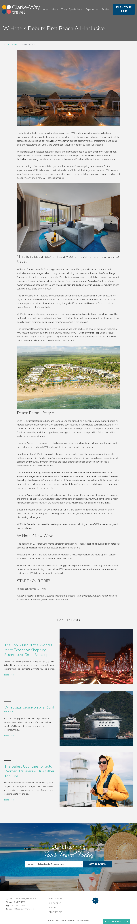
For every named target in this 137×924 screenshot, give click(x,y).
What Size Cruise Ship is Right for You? (29, 710)
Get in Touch (97, 864)
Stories (105, 9)
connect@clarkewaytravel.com (21, 908)
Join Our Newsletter (116, 921)
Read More (9, 674)
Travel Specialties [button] (70, 9)
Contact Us (55, 903)
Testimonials (55, 912)
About (54, 9)
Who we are (55, 898)
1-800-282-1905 (17, 905)
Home (44, 9)
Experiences (91, 9)
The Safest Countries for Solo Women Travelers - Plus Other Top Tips (29, 771)
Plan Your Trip (124, 9)
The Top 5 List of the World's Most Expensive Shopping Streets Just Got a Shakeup (28, 650)
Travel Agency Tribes (82, 920)
